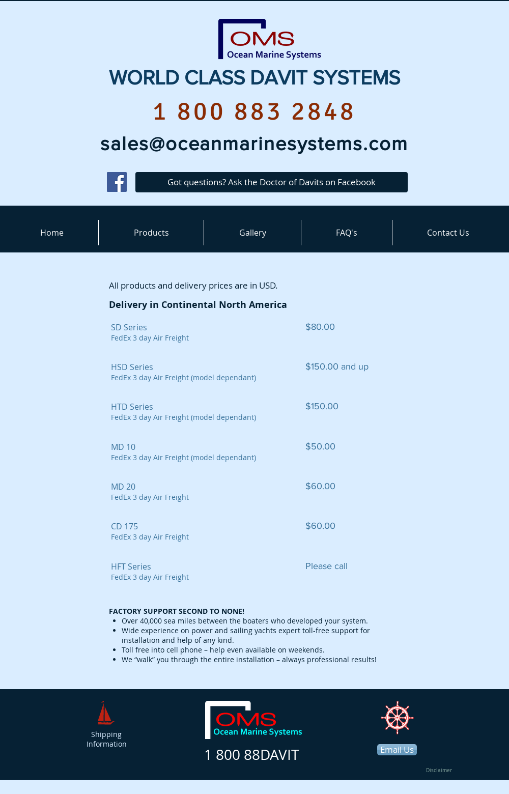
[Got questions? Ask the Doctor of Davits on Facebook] (271, 182)
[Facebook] (117, 182)
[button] (151, 232)
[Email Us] (397, 749)
